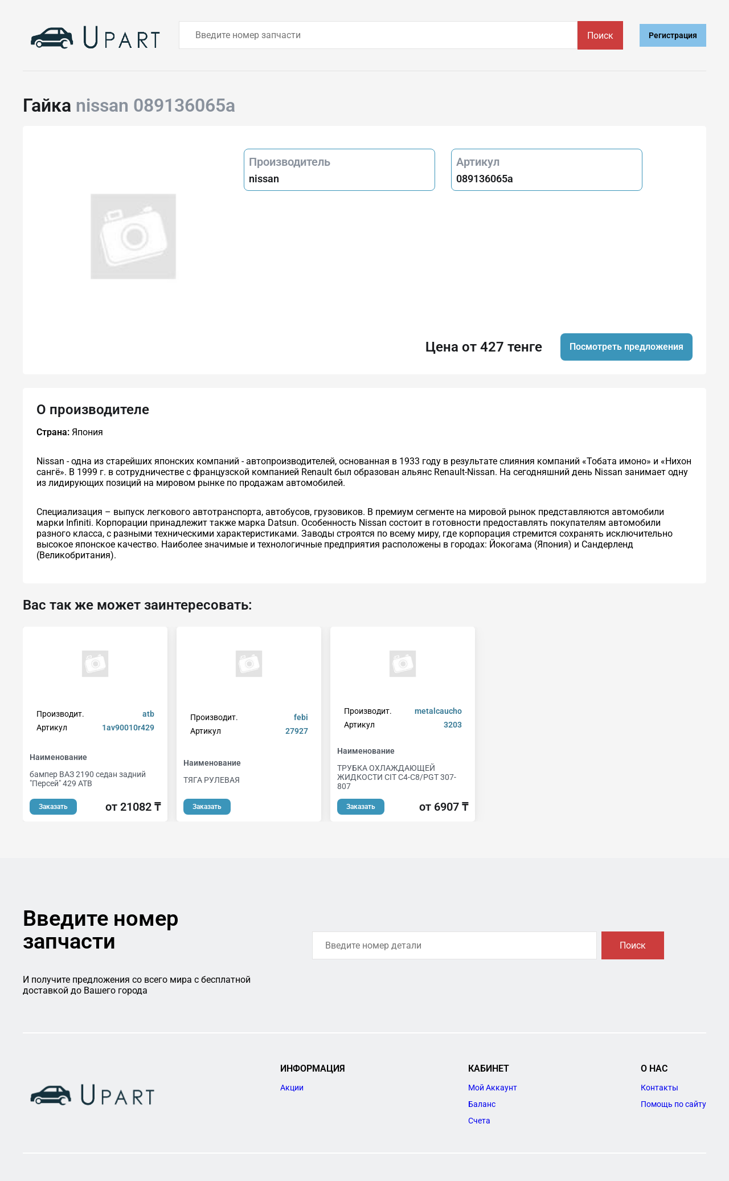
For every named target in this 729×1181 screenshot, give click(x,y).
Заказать (53, 807)
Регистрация (673, 35)
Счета (479, 1120)
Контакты (659, 1087)
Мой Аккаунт (492, 1087)
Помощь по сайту (673, 1104)
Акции (292, 1087)
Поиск (600, 35)
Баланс (481, 1104)
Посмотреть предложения (626, 346)
